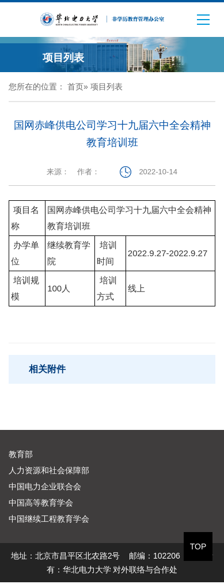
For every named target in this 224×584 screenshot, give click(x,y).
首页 (75, 86)
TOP (198, 546)
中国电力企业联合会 (45, 486)
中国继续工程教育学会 (49, 518)
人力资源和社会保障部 (49, 470)
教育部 (21, 454)
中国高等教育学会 (41, 502)
